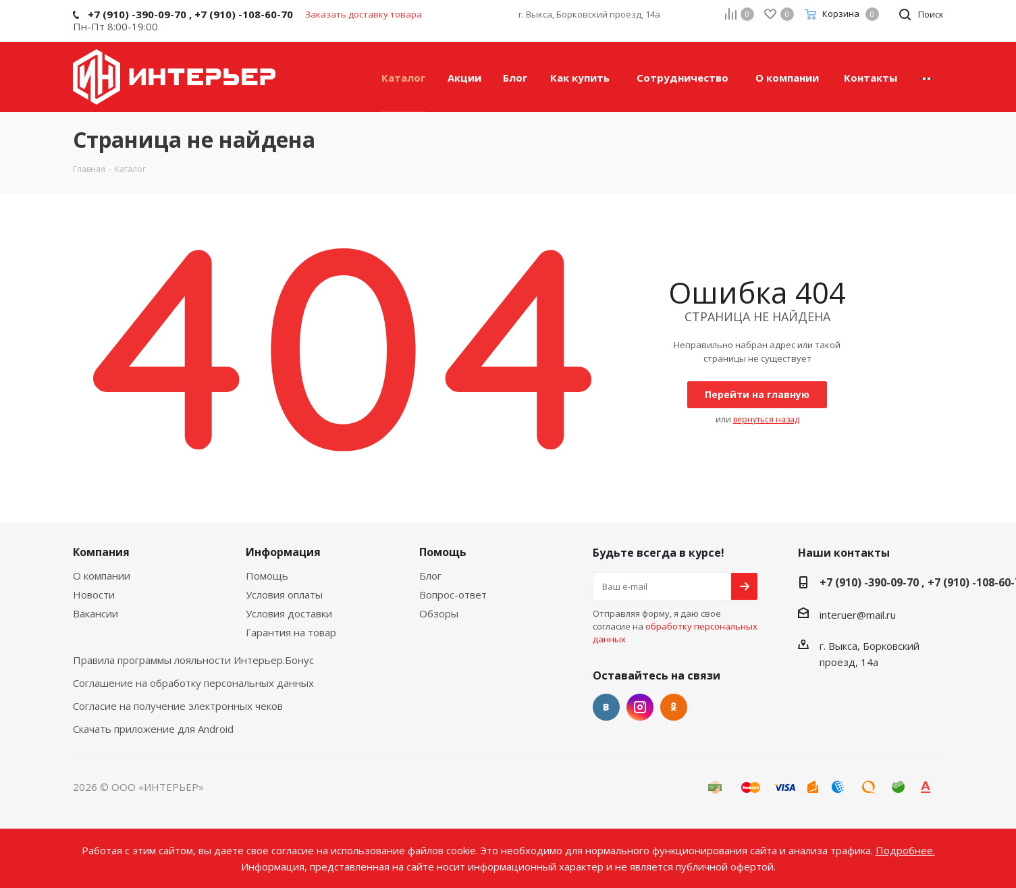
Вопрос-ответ (453, 594)
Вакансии (95, 613)
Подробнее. (905, 850)
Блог (430, 575)
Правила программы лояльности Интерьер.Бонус (193, 660)
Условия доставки (289, 613)
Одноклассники (673, 707)
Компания (101, 552)
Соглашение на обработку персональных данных (193, 683)
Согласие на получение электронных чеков (178, 706)
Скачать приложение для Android (153, 729)
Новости (94, 594)
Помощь (267, 575)
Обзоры (438, 613)
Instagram (639, 707)
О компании (101, 575)
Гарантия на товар (291, 632)
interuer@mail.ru (858, 614)
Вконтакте (606, 707)
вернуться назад (766, 419)
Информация (283, 552)
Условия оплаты (284, 594)
